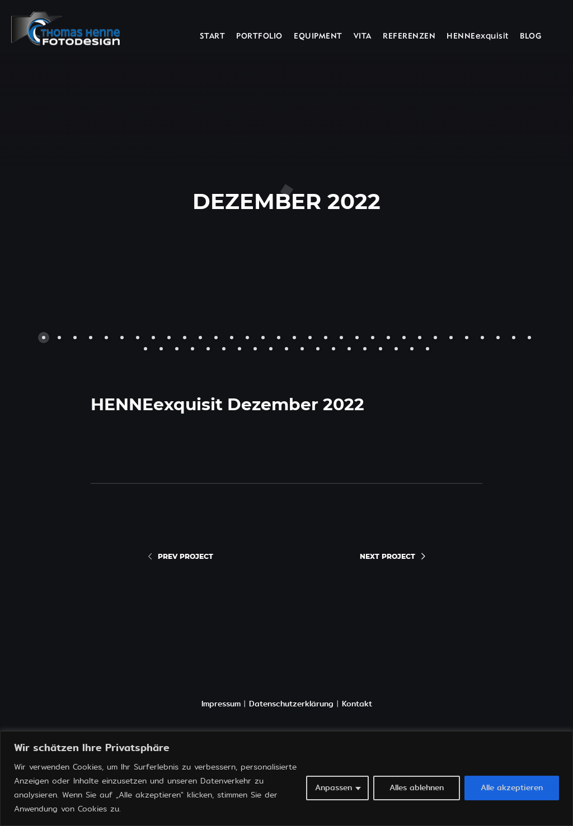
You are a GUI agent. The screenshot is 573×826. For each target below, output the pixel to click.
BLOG (530, 36)
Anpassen (333, 788)
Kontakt (357, 704)
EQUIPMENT (318, 36)
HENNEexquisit (478, 36)
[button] (160, 196)
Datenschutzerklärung (291, 704)
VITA (363, 36)
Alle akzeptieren (512, 788)
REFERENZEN (409, 36)
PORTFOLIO (259, 36)
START (213, 36)
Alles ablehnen (416, 788)
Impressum (221, 704)
